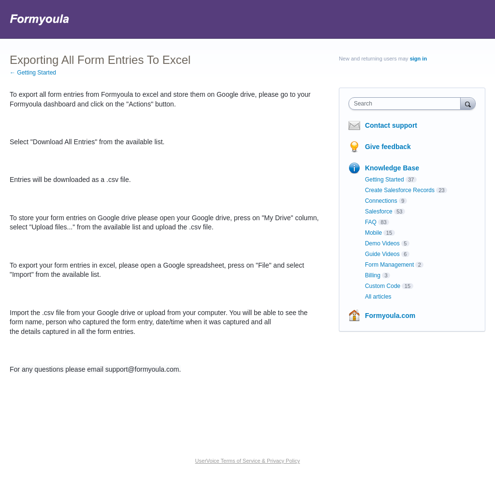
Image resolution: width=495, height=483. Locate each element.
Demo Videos (382, 243)
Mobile (373, 232)
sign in (418, 58)
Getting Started (384, 179)
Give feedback (388, 147)
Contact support (391, 125)
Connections (381, 200)
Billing (372, 275)
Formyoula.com (390, 315)
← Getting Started (33, 72)
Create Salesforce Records (400, 190)
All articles (378, 296)
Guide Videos (382, 254)
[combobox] (406, 103)
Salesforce (379, 211)
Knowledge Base (392, 168)
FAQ (371, 222)
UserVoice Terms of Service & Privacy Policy (247, 461)
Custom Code (382, 286)
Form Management (389, 264)
